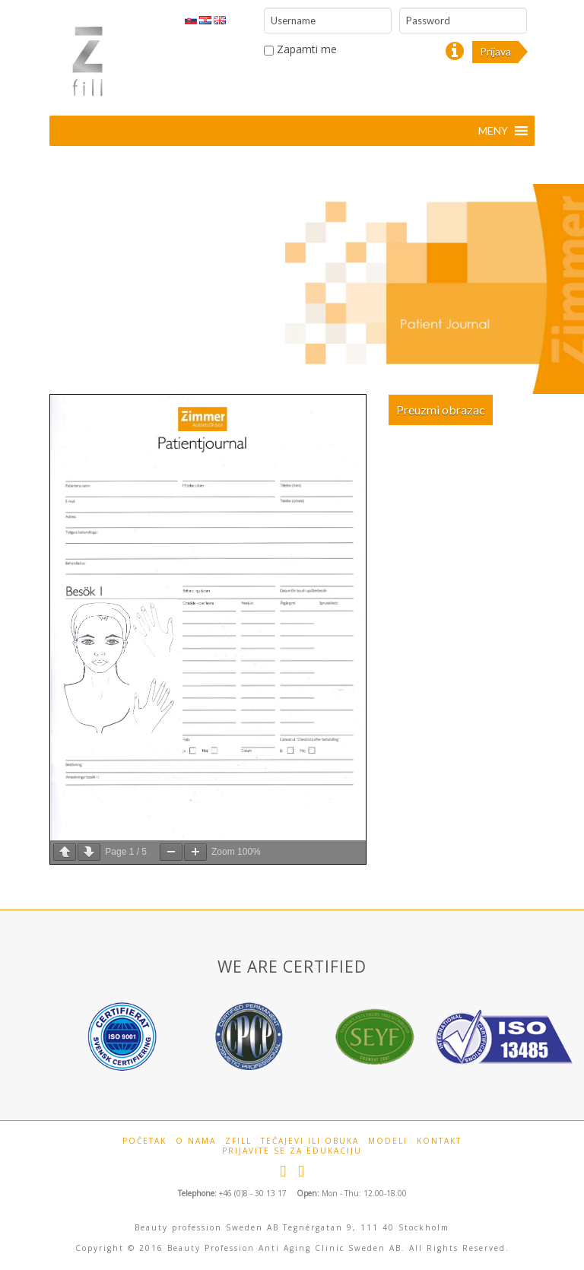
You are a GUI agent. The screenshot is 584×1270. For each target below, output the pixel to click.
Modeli (388, 1141)
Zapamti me (300, 49)
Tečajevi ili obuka (310, 1141)
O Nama (196, 1141)
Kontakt (439, 1141)
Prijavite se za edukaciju (292, 1151)
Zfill (238, 1141)
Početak (144, 1141)
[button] (493, 131)
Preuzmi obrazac (440, 409)
